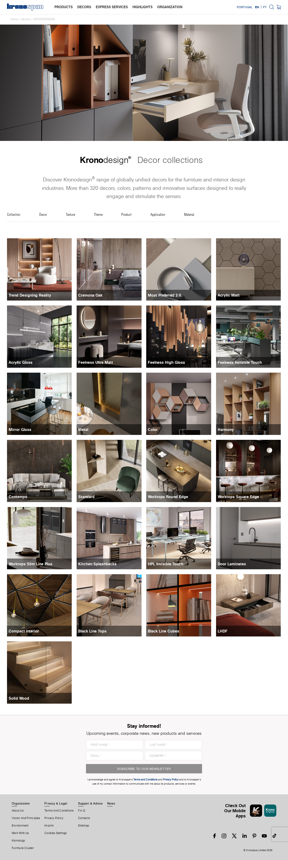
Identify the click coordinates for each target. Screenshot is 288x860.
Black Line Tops (92, 631)
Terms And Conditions (59, 810)
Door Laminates (232, 564)
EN (257, 7)
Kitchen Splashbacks (97, 564)
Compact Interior (24, 631)
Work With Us (20, 833)
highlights (142, 6)
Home (14, 19)
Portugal (244, 7)
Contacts (84, 818)
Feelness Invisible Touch (240, 362)
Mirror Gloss (20, 429)
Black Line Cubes (163, 631)
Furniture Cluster (23, 848)
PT (265, 7)
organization (169, 6)
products (63, 6)
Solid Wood (19, 698)
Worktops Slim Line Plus (30, 564)
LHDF (223, 631)
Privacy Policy (53, 818)
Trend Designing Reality (30, 295)
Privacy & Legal (55, 803)
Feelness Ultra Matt (95, 362)
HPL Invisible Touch (165, 564)
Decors (25, 19)
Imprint (49, 825)
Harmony (226, 429)
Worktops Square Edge (238, 497)
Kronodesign (44, 19)
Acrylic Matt (229, 295)
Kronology (18, 840)
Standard (86, 497)
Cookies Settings (55, 833)
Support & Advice (90, 803)
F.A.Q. (82, 810)
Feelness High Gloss (166, 362)
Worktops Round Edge (168, 497)
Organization (21, 803)
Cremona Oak (90, 295)
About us (18, 810)
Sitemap (83, 825)
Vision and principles (26, 818)
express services (112, 6)
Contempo (18, 497)
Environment (20, 825)
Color (153, 429)
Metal (83, 429)
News (111, 803)
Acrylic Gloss (20, 362)
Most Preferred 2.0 (164, 295)
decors (84, 6)
